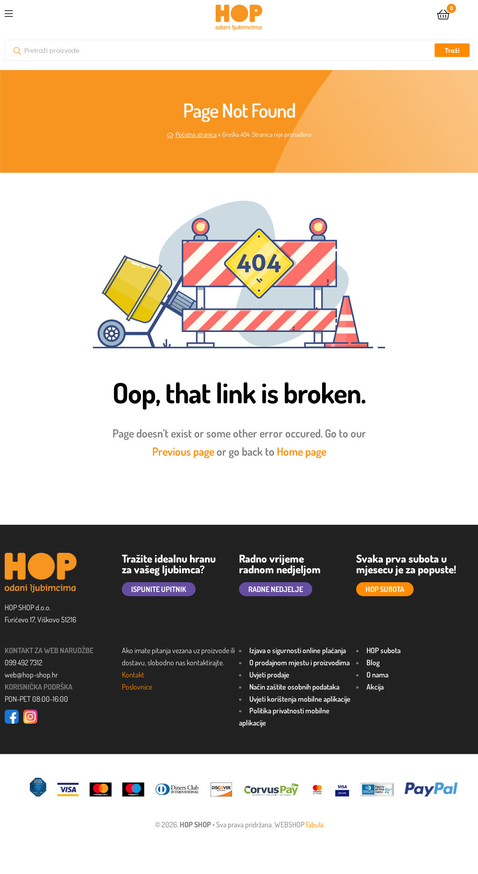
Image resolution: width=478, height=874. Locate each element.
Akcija (375, 686)
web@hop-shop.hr (31, 674)
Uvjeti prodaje (269, 674)
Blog (373, 662)
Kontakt (133, 674)
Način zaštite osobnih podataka (294, 686)
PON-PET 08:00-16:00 (36, 699)
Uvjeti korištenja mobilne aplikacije (300, 699)
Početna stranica (196, 134)
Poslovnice (137, 686)
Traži (452, 50)
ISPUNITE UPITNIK (158, 589)
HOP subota (383, 650)
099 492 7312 (23, 662)
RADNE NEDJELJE (275, 589)
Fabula (314, 824)
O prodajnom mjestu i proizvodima (299, 662)
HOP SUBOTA (385, 589)
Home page (301, 451)
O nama (377, 674)
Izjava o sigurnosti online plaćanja (297, 650)
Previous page (183, 451)
